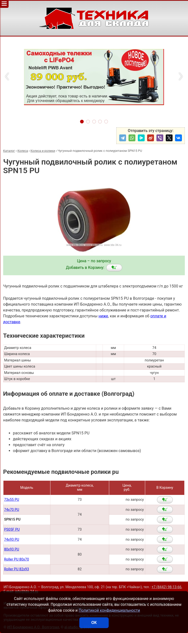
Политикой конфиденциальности (109, 610)
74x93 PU (11, 539)
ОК (94, 623)
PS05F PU (12, 529)
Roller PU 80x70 (16, 559)
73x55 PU (11, 500)
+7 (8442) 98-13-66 (166, 587)
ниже (103, 316)
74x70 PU (11, 510)
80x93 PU (11, 549)
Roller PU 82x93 (16, 569)
